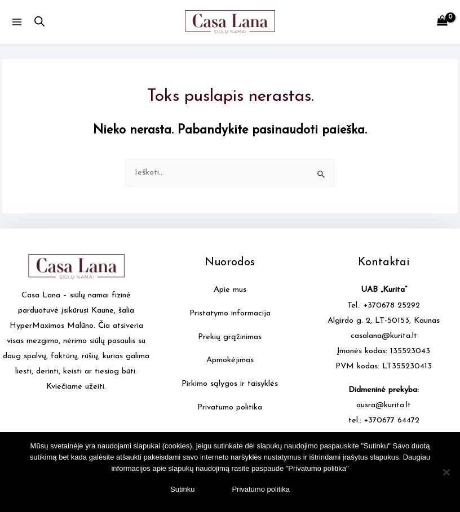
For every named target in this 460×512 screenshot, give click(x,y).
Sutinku (182, 489)
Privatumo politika (229, 407)
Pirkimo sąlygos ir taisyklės (230, 384)
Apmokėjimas (230, 360)
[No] (446, 472)
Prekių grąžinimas (230, 337)
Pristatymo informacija (230, 313)
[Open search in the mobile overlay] (39, 22)
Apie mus (230, 290)
